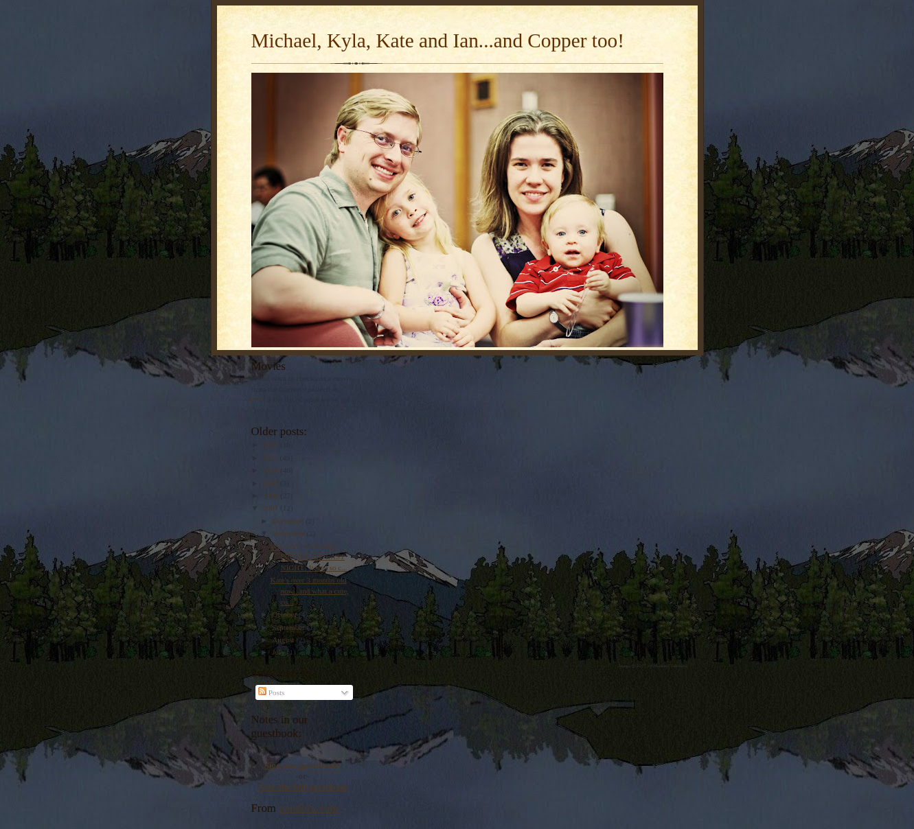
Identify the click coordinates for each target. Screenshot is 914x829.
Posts (271, 692)
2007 (271, 508)
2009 (271, 483)
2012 (271, 445)
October (285, 614)
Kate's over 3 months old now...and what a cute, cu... (309, 590)
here (257, 399)
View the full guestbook (302, 787)
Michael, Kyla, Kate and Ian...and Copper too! (437, 40)
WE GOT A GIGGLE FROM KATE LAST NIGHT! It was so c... (308, 557)
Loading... (267, 745)
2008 (271, 495)
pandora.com (309, 808)
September (289, 627)
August (284, 639)
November (289, 533)
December (289, 521)
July (279, 652)
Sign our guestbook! (302, 765)
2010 (271, 470)
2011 (271, 458)
